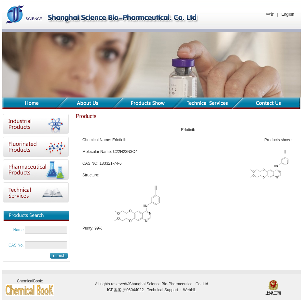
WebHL (189, 290)
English (288, 14)
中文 (270, 14)
